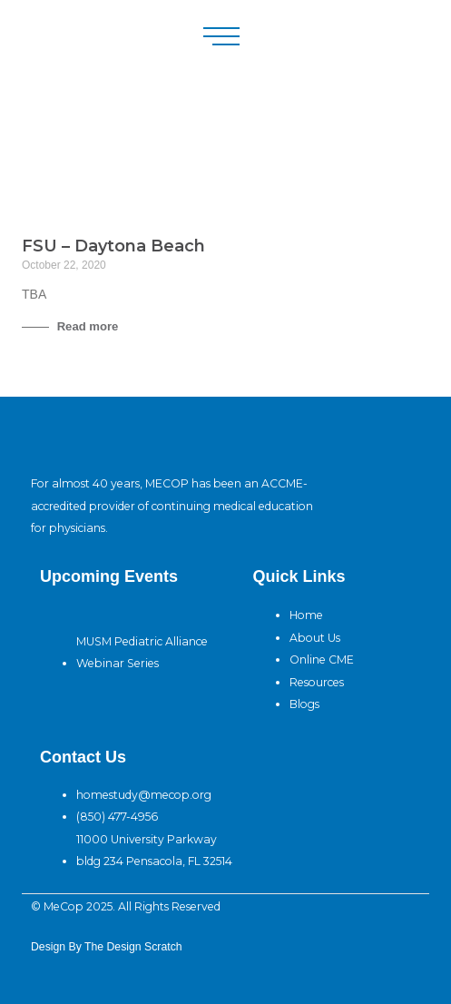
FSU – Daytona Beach (113, 246)
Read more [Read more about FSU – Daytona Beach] (86, 326)
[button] (221, 36)
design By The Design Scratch (106, 946)
